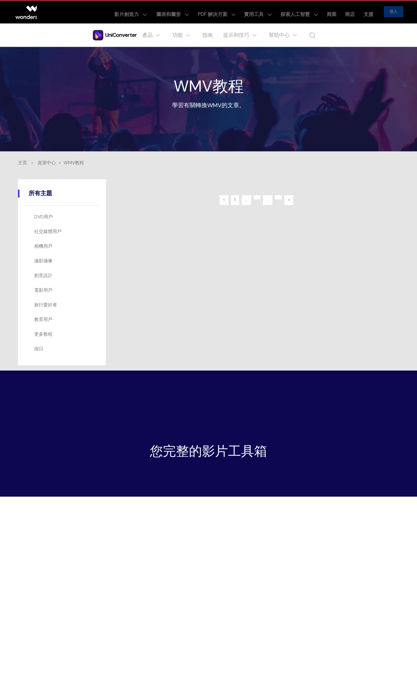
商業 (341, 12)
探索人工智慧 (314, 12)
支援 (370, 12)
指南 (209, 35)
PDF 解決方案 (241, 12)
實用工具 (278, 12)
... (245, 200)
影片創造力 (164, 12)
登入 (393, 11)
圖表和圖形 (202, 12)
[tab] (63, 216)
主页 (22, 163)
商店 (355, 12)
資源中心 (46, 163)
